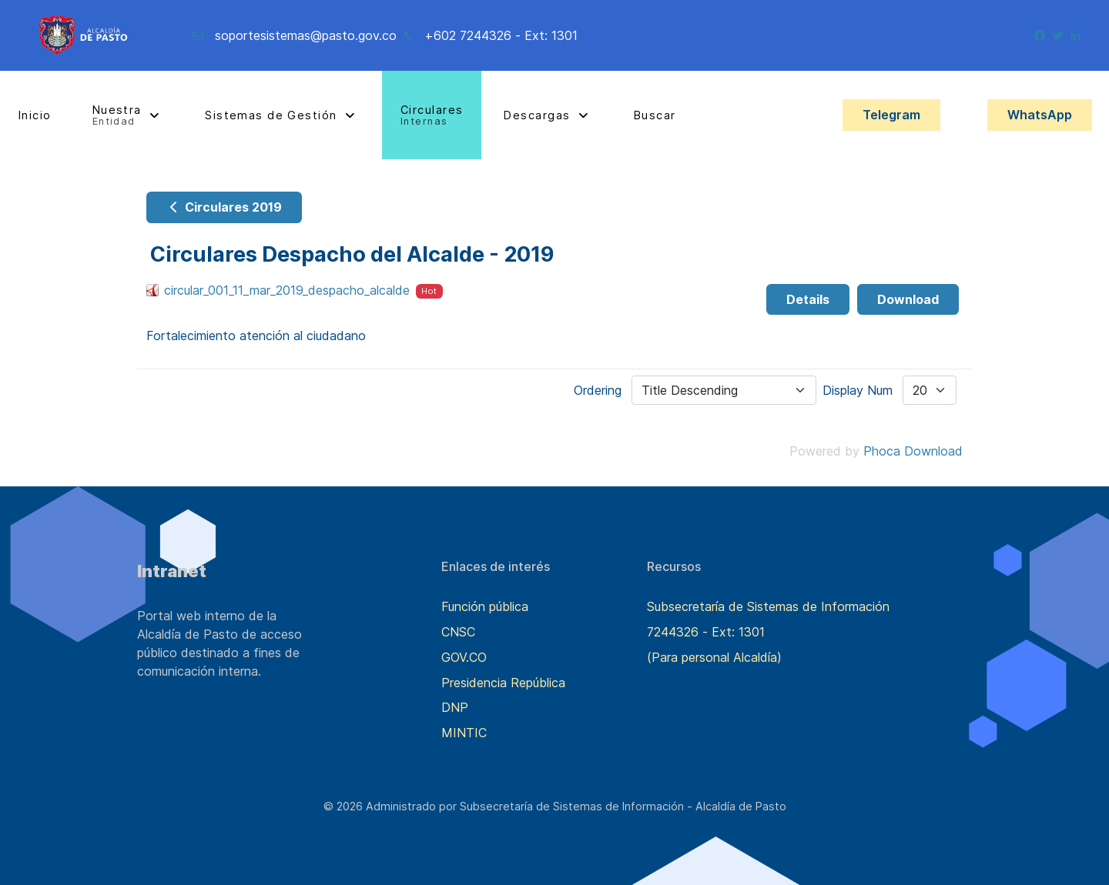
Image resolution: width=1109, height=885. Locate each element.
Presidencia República (503, 682)
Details (807, 299)
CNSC (458, 632)
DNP (454, 707)
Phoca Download (913, 451)
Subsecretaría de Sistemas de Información (768, 606)
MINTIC (464, 732)
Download (908, 299)
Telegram (891, 114)
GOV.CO (464, 657)
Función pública (484, 606)
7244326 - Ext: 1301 (706, 632)
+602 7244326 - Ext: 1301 (501, 35)
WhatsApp (1039, 114)
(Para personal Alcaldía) (714, 657)
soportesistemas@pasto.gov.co (306, 35)
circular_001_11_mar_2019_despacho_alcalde (287, 290)
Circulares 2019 (224, 207)
